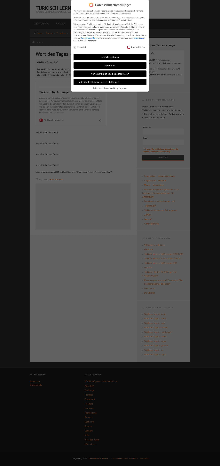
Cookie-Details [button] (98, 88)
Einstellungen (139, 38)
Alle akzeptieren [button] (110, 57)
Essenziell (80, 47)
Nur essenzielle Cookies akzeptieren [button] (110, 73)
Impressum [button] (123, 88)
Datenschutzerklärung (90, 38)
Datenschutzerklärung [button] (111, 88)
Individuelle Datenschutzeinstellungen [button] (98, 82)
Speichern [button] (110, 65)
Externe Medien (136, 47)
